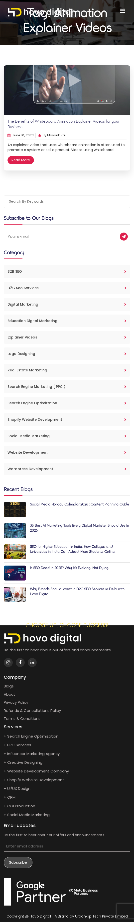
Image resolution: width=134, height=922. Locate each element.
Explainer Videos (67, 337)
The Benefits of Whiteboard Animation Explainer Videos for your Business (63, 124)
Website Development (67, 452)
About (9, 694)
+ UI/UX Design (17, 788)
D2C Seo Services (67, 287)
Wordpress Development (67, 468)
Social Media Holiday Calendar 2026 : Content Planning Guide (79, 504)
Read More (20, 160)
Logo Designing (67, 353)
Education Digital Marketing (67, 320)
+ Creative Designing (23, 762)
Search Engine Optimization (67, 403)
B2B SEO (67, 271)
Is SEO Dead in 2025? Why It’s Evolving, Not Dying (69, 568)
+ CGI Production (19, 806)
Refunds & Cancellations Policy (32, 710)
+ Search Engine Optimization (31, 736)
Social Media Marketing (67, 435)
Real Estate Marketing (67, 370)
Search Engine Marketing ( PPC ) (67, 386)
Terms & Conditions (22, 718)
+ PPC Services (17, 745)
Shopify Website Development (67, 419)
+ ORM (9, 797)
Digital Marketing (67, 304)
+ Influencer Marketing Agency (32, 753)
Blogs (9, 686)
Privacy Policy (16, 702)
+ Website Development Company (36, 771)
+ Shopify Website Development (34, 779)
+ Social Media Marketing (27, 814)
